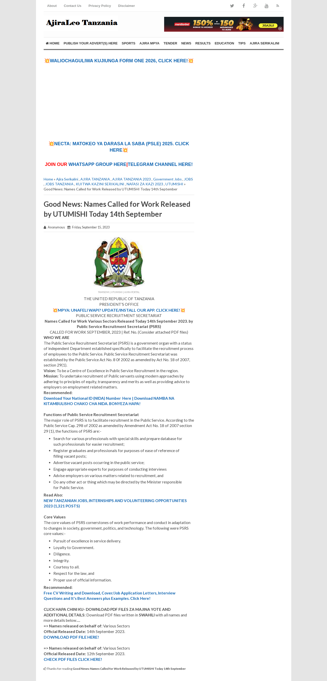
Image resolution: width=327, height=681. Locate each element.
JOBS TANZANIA (59, 184)
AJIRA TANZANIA (95, 179)
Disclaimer (126, 6)
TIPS (242, 43)
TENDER (170, 43)
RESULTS (203, 43)
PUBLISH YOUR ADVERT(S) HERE (91, 43)
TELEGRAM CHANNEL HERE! (160, 164)
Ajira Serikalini (67, 179)
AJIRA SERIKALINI (264, 43)
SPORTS (128, 43)
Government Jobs (167, 179)
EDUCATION (224, 43)
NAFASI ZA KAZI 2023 (145, 184)
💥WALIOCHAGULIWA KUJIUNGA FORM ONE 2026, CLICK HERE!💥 (118, 60)
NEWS (186, 43)
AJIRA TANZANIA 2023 (131, 179)
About (52, 6)
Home (53, 43)
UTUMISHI (174, 184)
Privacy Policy (100, 6)
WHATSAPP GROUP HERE (97, 164)
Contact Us (72, 6)
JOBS (188, 179)
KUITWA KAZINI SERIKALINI (100, 184)
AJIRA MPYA (149, 43)
